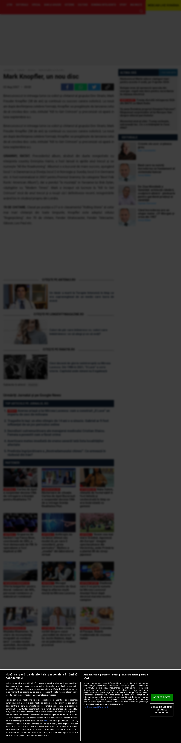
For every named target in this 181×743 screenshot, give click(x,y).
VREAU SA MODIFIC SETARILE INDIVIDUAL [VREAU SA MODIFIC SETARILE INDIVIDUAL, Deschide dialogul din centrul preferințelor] (161, 710)
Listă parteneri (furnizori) (95, 707)
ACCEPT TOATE (161, 697)
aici (45, 721)
